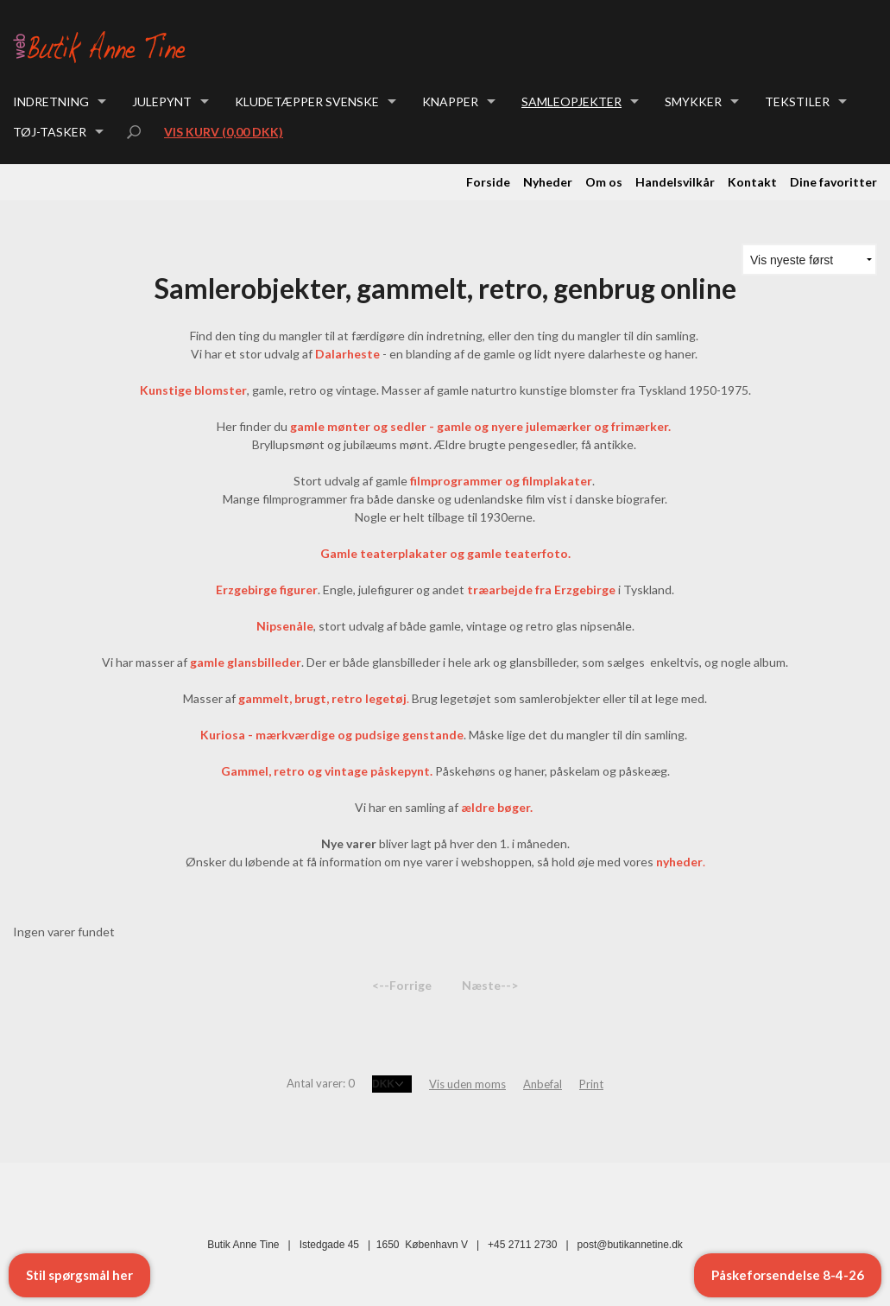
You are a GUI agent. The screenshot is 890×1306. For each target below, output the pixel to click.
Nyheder (547, 181)
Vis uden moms (467, 1084)
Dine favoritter (833, 181)
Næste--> (490, 985)
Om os (603, 181)
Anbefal (542, 1084)
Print (591, 1084)
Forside (488, 181)
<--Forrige (402, 985)
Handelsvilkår (675, 181)
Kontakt (752, 181)
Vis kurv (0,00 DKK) (223, 131)
